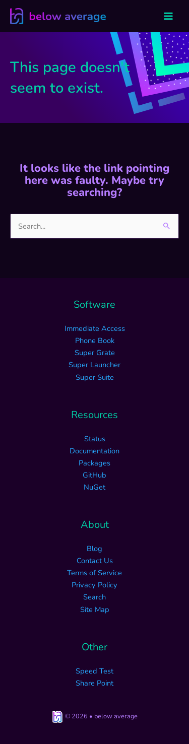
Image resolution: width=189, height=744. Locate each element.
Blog (94, 549)
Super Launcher (94, 365)
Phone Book (94, 340)
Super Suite (95, 377)
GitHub (94, 475)
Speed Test (94, 671)
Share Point (94, 683)
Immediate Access (95, 328)
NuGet (94, 487)
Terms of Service (94, 573)
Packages (94, 463)
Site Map (94, 609)
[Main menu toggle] (168, 16)
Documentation (94, 451)
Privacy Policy (94, 585)
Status (94, 439)
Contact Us (95, 561)
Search (94, 597)
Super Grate (95, 353)
